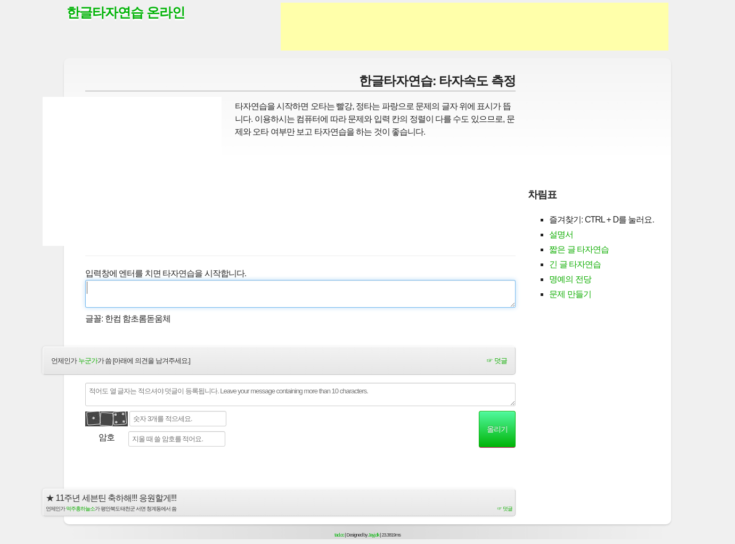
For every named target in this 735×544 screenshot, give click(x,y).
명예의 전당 (570, 279)
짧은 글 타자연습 (579, 249)
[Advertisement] (474, 27)
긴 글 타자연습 (575, 264)
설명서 (561, 234)
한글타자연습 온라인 (126, 12)
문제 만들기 (570, 294)
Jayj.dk (373, 535)
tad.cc (339, 535)
